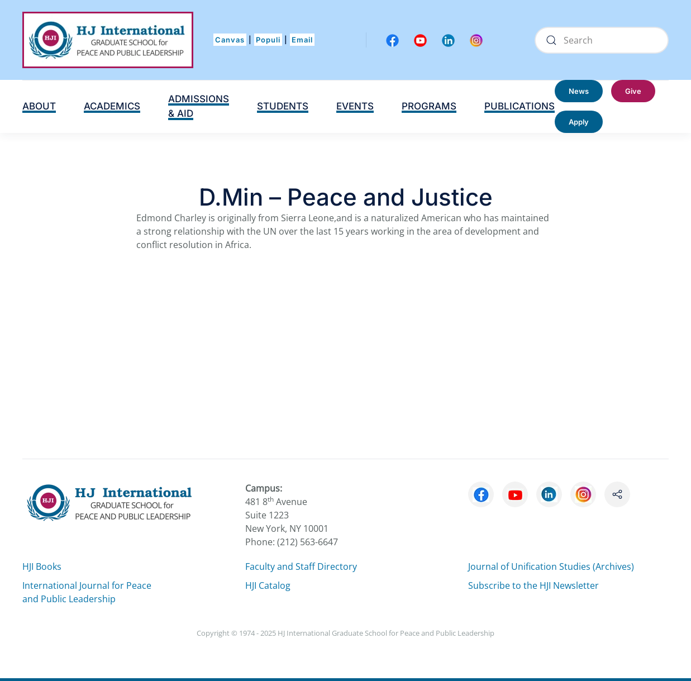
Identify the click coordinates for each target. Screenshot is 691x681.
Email (302, 39)
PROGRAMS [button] (429, 106)
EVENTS (355, 106)
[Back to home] (107, 40)
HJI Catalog (267, 585)
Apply (579, 121)
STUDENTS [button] (282, 106)
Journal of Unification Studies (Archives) (551, 566)
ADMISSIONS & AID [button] (198, 106)
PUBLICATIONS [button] (519, 106)
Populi (268, 39)
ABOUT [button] (39, 106)
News (579, 91)
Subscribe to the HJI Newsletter (533, 585)
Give (633, 91)
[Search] (602, 40)
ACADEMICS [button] (112, 106)
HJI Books (41, 566)
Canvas (230, 39)
